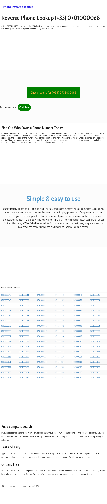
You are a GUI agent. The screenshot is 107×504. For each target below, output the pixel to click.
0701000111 (42, 361)
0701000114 (95, 361)
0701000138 (95, 382)
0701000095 (77, 346)
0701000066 (95, 320)
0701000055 (6, 315)
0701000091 (6, 346)
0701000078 (95, 330)
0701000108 (95, 356)
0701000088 (59, 341)
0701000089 (77, 341)
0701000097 (6, 351)
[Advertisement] (53, 50)
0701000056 (24, 315)
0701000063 (42, 320)
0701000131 (77, 377)
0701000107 (77, 356)
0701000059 (77, 315)
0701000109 (6, 361)
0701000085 (6, 341)
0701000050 (24, 310)
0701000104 (24, 356)
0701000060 (95, 315)
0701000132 (95, 377)
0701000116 (24, 366)
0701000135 (42, 382)
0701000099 (42, 351)
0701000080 (24, 335)
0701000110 (24, 361)
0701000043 (6, 304)
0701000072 (95, 325)
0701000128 (24, 377)
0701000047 (77, 304)
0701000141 (42, 387)
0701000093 (42, 346)
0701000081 (42, 335)
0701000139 (6, 387)
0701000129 (42, 377)
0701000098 (24, 351)
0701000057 (42, 315)
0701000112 (59, 361)
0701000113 (77, 361)
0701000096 (95, 346)
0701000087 (42, 341)
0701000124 (59, 371)
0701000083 (77, 335)
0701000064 (59, 320)
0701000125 (77, 371)
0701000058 (59, 315)
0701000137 (77, 382)
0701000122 (24, 371)
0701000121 (6, 371)
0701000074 (24, 330)
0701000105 (42, 356)
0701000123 (42, 371)
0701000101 (77, 351)
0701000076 (59, 330)
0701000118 (59, 366)
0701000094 (59, 346)
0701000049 (6, 310)
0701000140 (24, 387)
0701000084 (95, 335)
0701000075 (42, 330)
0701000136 (59, 382)
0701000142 (59, 387)
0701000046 (59, 304)
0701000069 (42, 325)
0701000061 (6, 320)
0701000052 (59, 310)
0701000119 (77, 366)
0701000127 (6, 377)
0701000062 (24, 320)
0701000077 (77, 330)
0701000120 (95, 366)
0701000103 (6, 356)
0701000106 (59, 356)
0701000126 (95, 371)
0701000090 (95, 341)
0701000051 (42, 310)
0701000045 (42, 304)
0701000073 (6, 330)
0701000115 (6, 366)
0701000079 (6, 335)
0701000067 (6, 325)
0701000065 (77, 320)
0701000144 (95, 387)
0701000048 (95, 304)
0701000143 (77, 387)
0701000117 (42, 366)
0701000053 (77, 310)
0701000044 (24, 304)
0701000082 (59, 335)
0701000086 (24, 341)
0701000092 (24, 346)
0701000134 (24, 382)
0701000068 (24, 325)
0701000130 (59, 377)
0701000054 (95, 310)
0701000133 (6, 382)
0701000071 (77, 325)
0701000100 (59, 351)
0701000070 (59, 325)
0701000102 (95, 351)
